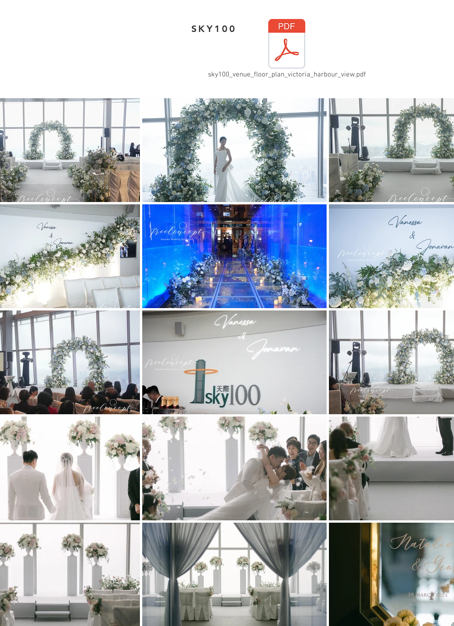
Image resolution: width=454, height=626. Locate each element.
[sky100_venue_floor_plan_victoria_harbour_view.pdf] (287, 49)
